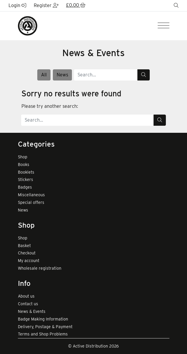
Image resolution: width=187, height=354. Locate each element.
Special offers (31, 202)
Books (23, 164)
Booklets (26, 172)
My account (28, 260)
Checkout (27, 253)
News (62, 75)
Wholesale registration (39, 268)
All (44, 75)
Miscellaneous (31, 194)
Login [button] (17, 5)
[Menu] (163, 26)
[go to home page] (27, 25)
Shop (22, 157)
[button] (76, 5)
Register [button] (46, 5)
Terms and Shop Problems (43, 334)
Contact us (28, 303)
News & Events (32, 311)
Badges (25, 187)
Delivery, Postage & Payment (45, 326)
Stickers (25, 179)
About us (26, 296)
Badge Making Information (43, 319)
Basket (24, 245)
